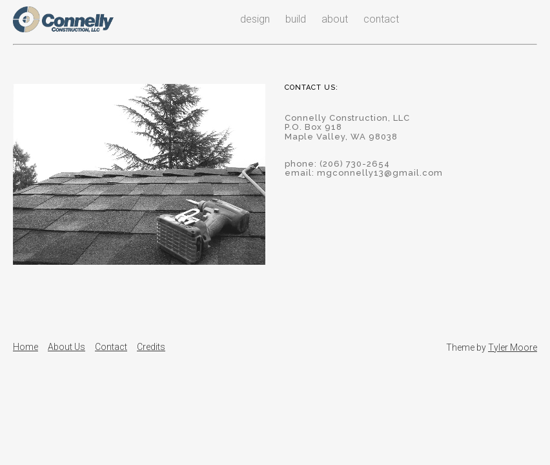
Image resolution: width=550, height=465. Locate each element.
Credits (151, 347)
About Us (66, 347)
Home (25, 347)
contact (381, 19)
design (255, 19)
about (334, 19)
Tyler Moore (512, 347)
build (295, 19)
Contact (111, 347)
